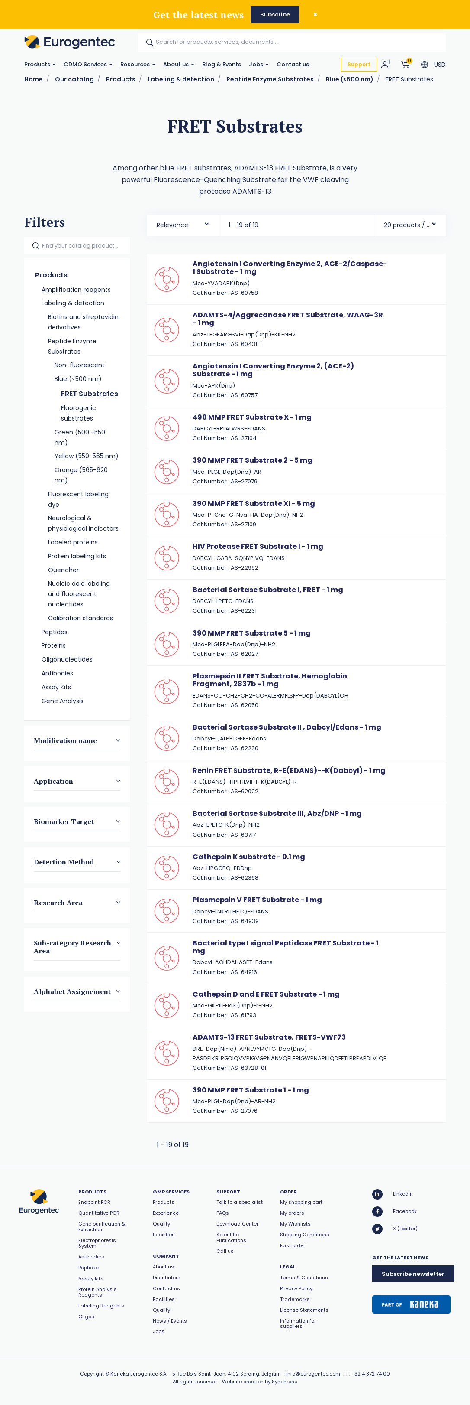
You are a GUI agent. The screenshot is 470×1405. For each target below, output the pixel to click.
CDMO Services (88, 64)
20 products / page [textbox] (407, 225)
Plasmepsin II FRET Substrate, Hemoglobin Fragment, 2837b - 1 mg (270, 680)
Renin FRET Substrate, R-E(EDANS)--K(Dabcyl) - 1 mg (289, 771)
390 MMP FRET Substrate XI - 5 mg (254, 504)
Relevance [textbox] (172, 225)
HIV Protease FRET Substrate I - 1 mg (258, 546)
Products (40, 64)
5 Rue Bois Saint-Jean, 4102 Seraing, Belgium (226, 1373)
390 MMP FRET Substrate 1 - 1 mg (251, 1090)
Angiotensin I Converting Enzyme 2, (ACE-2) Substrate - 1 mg (273, 370)
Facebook (394, 1211)
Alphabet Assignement (72, 991)
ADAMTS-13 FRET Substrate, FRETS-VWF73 (269, 1037)
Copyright (92, 1373)
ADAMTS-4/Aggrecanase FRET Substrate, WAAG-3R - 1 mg (288, 319)
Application (53, 781)
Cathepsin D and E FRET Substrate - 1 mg (266, 994)
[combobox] (183, 223)
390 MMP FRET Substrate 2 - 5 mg (252, 460)
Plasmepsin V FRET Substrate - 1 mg (257, 900)
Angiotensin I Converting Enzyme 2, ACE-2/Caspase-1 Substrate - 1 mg (290, 268)
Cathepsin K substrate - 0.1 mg (249, 857)
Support (359, 64)
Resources (137, 64)
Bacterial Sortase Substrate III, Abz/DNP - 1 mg (277, 813)
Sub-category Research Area (72, 946)
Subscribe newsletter (413, 1274)
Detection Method (64, 862)
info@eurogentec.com (313, 1373)
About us (178, 64)
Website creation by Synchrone (259, 1381)
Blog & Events (221, 64)
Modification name (65, 741)
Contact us (293, 64)
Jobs (259, 64)
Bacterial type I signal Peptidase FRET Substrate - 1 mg (286, 947)
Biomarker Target (64, 821)
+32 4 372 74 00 (370, 1373)
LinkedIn (392, 1194)
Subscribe (275, 14)
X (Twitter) (395, 1229)
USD (440, 65)
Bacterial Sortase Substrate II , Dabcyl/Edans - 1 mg (287, 727)
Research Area (58, 902)
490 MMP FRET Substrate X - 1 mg (252, 417)
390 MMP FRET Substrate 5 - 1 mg (252, 633)
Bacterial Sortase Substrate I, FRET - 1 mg (268, 590)
